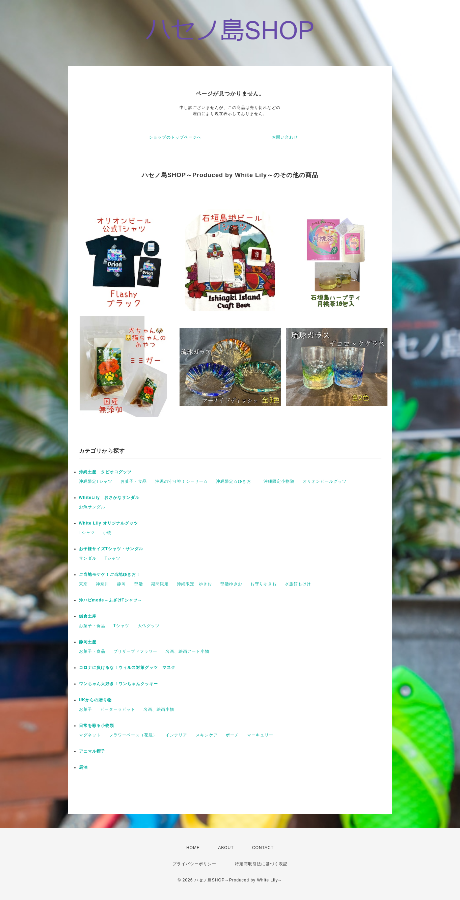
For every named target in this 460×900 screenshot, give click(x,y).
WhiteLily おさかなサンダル (109, 497)
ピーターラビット (117, 709)
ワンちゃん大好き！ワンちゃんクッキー (118, 683)
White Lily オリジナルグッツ (108, 523)
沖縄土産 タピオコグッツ (105, 472)
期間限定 (160, 584)
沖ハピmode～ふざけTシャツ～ (110, 600)
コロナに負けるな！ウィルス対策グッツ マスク (127, 667)
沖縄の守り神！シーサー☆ (181, 481)
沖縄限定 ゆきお (194, 584)
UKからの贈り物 (95, 700)
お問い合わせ (285, 137)
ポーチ (232, 735)
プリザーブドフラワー (135, 651)
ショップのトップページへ (175, 137)
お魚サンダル (92, 507)
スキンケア (207, 735)
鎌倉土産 (88, 616)
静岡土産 (88, 642)
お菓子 (85, 709)
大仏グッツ (149, 625)
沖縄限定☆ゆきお (235, 481)
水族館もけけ (298, 584)
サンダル (88, 558)
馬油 (83, 767)
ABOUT (226, 847)
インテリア (176, 735)
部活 (138, 584)
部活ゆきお (231, 584)
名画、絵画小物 (158, 709)
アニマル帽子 (92, 751)
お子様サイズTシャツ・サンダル (111, 548)
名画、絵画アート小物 (187, 651)
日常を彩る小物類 (96, 725)
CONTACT (263, 847)
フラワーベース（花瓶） (133, 735)
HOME (193, 847)
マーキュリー (260, 735)
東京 (83, 584)
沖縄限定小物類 (279, 481)
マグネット (90, 735)
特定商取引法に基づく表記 (261, 864)
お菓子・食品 (133, 481)
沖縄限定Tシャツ (95, 481)
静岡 (121, 584)
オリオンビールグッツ (325, 481)
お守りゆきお (263, 584)
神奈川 (102, 584)
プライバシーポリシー (194, 864)
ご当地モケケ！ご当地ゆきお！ (109, 574)
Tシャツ (87, 532)
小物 (107, 532)
